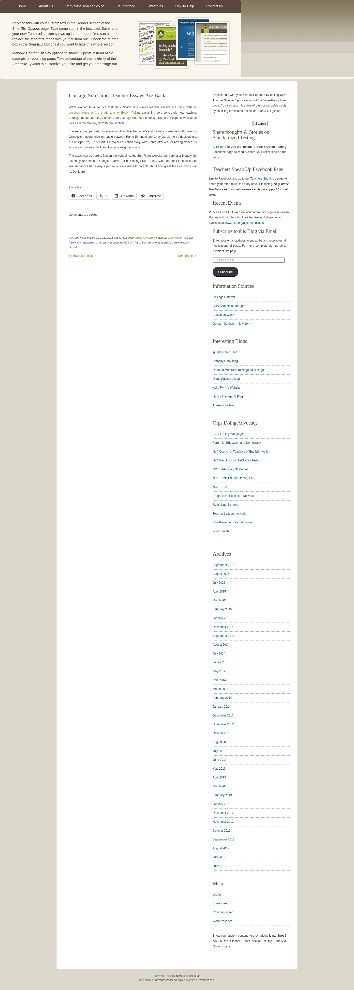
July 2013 (219, 751)
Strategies (155, 6)
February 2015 (222, 609)
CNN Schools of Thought (229, 306)
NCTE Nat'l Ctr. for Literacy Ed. (233, 478)
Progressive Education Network (233, 496)
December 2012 (223, 813)
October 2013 (222, 733)
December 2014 (223, 627)
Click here (219, 147)
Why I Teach (221, 531)
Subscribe (225, 272)
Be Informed (126, 6)
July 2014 (219, 653)
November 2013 (223, 724)
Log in (217, 894)
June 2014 (219, 662)
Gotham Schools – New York (231, 323)
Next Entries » (187, 256)
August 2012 (221, 848)
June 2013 (219, 760)
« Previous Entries (81, 256)
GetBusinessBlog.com (169, 980)
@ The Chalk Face (225, 352)
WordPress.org (222, 921)
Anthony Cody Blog (225, 361)
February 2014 (222, 698)
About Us (46, 6)
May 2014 (219, 671)
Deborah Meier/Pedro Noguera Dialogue (239, 370)
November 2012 (223, 821)
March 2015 (220, 600)
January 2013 (222, 804)
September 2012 (224, 839)
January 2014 (222, 706)
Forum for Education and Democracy (237, 442)
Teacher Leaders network (229, 513)
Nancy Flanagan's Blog (228, 396)
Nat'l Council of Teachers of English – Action (241, 451)
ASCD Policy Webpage (228, 434)
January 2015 (222, 618)
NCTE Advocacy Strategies (230, 469)
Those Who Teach (224, 405)
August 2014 (221, 644)
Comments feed (223, 912)
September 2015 (224, 565)
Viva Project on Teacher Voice (232, 522)
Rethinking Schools (225, 504)
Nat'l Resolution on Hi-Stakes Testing (237, 460)
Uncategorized (144, 237)
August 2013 (221, 742)
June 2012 (219, 866)
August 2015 (221, 574)
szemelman (175, 237)
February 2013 (222, 795)
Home (22, 6)
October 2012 (222, 830)
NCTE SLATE (222, 487)
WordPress (207, 980)
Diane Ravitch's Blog (226, 379)
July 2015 (219, 582)
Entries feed (220, 903)
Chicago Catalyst (224, 297)
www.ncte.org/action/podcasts (244, 223)
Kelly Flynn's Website (226, 387)
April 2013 (219, 777)
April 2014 (219, 680)
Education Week (223, 315)
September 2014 (224, 636)
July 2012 (219, 857)
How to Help (184, 6)
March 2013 (220, 786)
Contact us (214, 6)
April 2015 (219, 591)
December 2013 (223, 715)
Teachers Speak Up (263, 178)
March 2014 (220, 689)
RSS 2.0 (129, 242)
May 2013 (219, 768)
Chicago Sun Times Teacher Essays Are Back (117, 95)
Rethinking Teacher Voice (84, 6)
